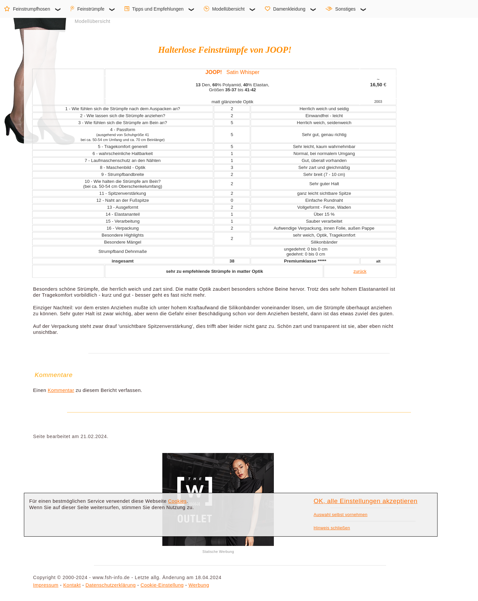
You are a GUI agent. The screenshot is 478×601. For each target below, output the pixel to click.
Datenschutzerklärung (111, 585)
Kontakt (72, 585)
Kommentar (61, 390)
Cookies (177, 501)
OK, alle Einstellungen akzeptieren (366, 500)
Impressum (45, 585)
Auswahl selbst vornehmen (340, 514)
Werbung (199, 585)
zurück (360, 271)
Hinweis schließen (332, 527)
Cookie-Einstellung (162, 585)
